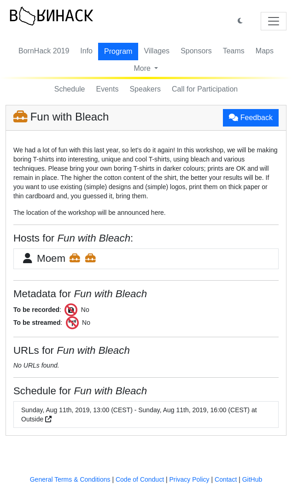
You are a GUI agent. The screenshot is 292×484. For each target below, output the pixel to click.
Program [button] (118, 51)
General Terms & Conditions (70, 479)
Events (107, 89)
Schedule (69, 89)
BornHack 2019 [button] (43, 51)
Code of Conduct (140, 479)
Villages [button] (156, 51)
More (143, 68)
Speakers (145, 89)
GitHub (252, 479)
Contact (226, 479)
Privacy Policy (189, 479)
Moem (59, 258)
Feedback (251, 117)
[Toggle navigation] (273, 21)
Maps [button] (265, 51)
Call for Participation (205, 89)
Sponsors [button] (196, 51)
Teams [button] (234, 51)
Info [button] (86, 51)
